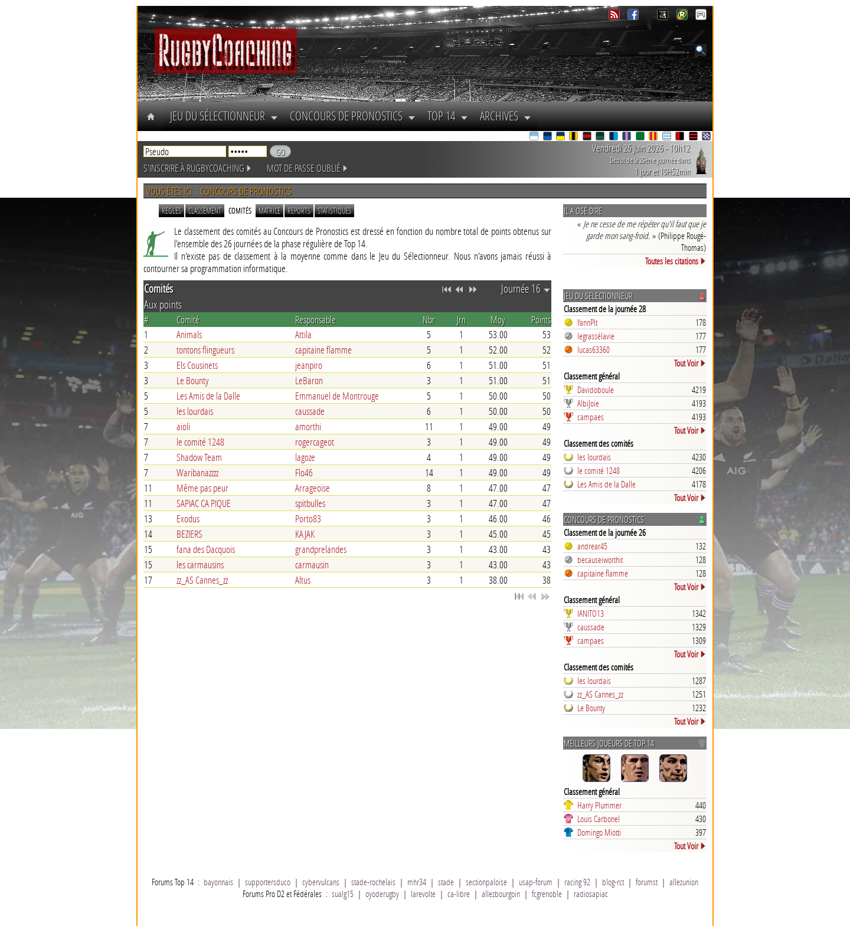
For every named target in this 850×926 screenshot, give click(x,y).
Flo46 (304, 472)
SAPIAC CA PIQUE (203, 503)
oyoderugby (382, 893)
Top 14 (447, 115)
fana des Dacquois (205, 549)
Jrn (461, 319)
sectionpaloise (486, 882)
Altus (302, 580)
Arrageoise (312, 488)
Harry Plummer (599, 805)
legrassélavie (595, 336)
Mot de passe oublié (307, 168)
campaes (590, 417)
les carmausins (200, 564)
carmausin (312, 564)
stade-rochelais (373, 882)
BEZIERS (189, 534)
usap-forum (535, 882)
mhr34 (416, 882)
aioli (183, 426)
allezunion (683, 882)
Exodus (188, 518)
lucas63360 (593, 349)
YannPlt (587, 322)
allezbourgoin (501, 893)
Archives (505, 115)
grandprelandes (320, 549)
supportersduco (267, 882)
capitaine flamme (323, 349)
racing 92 (577, 882)
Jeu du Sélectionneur (224, 115)
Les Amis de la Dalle (208, 396)
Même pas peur (202, 488)
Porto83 (308, 518)
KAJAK (305, 534)
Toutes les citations (675, 261)
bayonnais (218, 882)
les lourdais (194, 411)
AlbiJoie (588, 403)
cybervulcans (320, 882)
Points (541, 319)
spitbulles (310, 503)
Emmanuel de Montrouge (337, 396)
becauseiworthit (600, 559)
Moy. (498, 319)
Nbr (429, 319)
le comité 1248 (200, 442)
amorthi (308, 426)
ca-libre (458, 893)
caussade (310, 411)
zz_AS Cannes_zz (202, 580)
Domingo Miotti (599, 832)
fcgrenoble (547, 893)
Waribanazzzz (197, 472)
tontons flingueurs (205, 349)
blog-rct (613, 882)
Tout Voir (690, 363)
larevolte (423, 893)
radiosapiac (591, 893)
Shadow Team (199, 457)
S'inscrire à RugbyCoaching (197, 168)
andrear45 (592, 546)
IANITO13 (590, 613)
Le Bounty (192, 380)
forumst (647, 882)
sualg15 (343, 893)
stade (446, 882)
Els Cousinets (197, 365)
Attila (303, 334)
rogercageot (314, 442)
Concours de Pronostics (353, 115)
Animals (189, 334)
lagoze (305, 457)
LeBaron (309, 380)
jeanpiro (308, 365)
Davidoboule (595, 389)
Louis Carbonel (598, 818)
